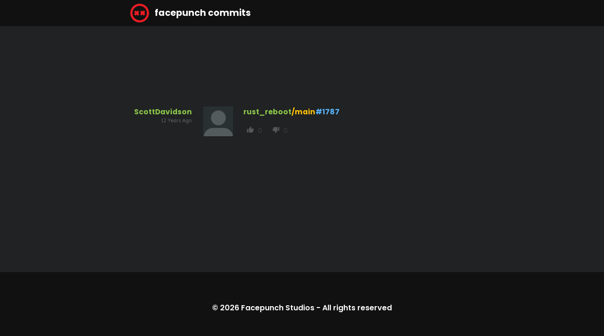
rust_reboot (267, 112)
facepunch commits (190, 13)
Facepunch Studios (277, 307)
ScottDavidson (163, 112)
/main (303, 112)
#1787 (327, 112)
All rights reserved (357, 307)
